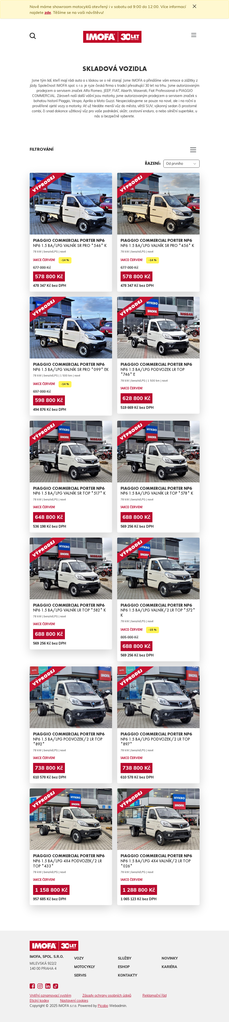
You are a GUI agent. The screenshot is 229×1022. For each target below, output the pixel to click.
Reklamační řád (154, 995)
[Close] (194, 6)
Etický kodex (39, 1000)
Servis (80, 975)
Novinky (170, 958)
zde (47, 12)
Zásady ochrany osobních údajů (106, 995)
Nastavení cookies (74, 1000)
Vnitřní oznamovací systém (50, 995)
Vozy (79, 958)
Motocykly (84, 967)
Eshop (124, 967)
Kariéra (169, 967)
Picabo (103, 1006)
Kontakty (127, 975)
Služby (124, 958)
